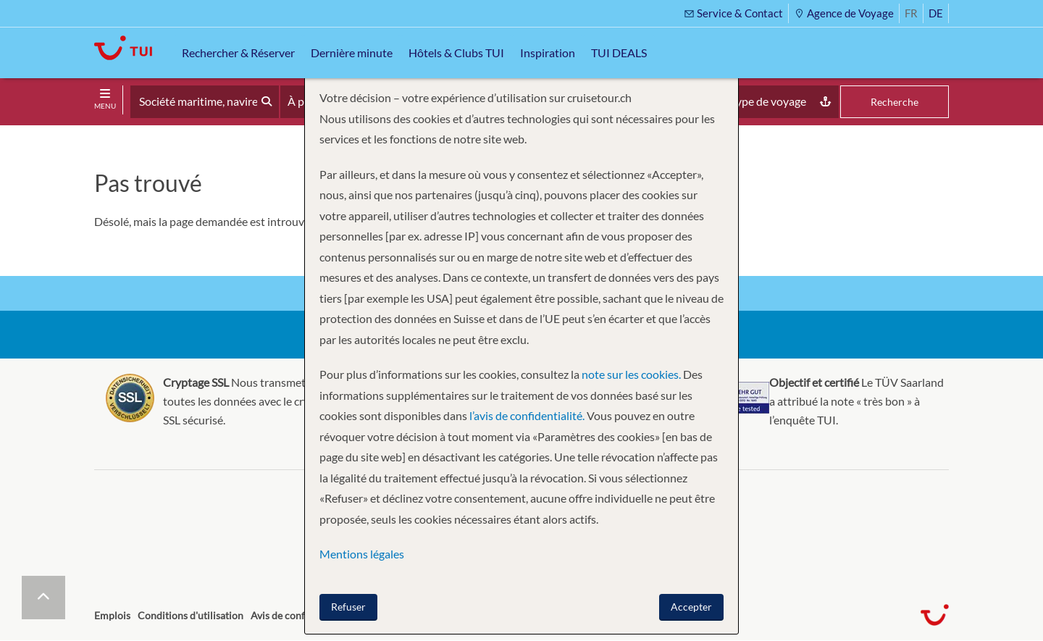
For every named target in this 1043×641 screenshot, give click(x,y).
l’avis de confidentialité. (527, 415)
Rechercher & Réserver (238, 52)
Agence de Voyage (844, 13)
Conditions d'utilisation (190, 615)
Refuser (348, 606)
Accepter (691, 606)
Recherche (894, 102)
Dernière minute (352, 52)
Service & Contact (733, 13)
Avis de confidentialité (300, 615)
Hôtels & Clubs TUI (456, 52)
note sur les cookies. (631, 374)
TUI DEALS (619, 52)
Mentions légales (361, 554)
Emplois (112, 615)
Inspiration (547, 52)
